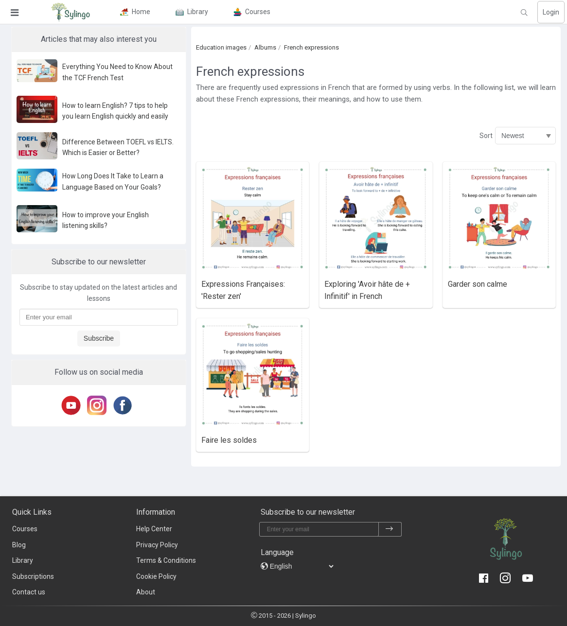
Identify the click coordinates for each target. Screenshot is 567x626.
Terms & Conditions (166, 560)
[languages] (301, 566)
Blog (19, 545)
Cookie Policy (156, 576)
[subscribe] (389, 529)
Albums (265, 47)
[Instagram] (98, 405)
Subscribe (99, 338)
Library (22, 560)
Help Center (154, 529)
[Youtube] (73, 405)
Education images (221, 47)
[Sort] (525, 135)
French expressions (311, 47)
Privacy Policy (157, 545)
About (145, 592)
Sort (486, 135)
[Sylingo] (70, 12)
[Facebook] (124, 405)
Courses (24, 529)
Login (551, 12)
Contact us (28, 592)
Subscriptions (33, 576)
